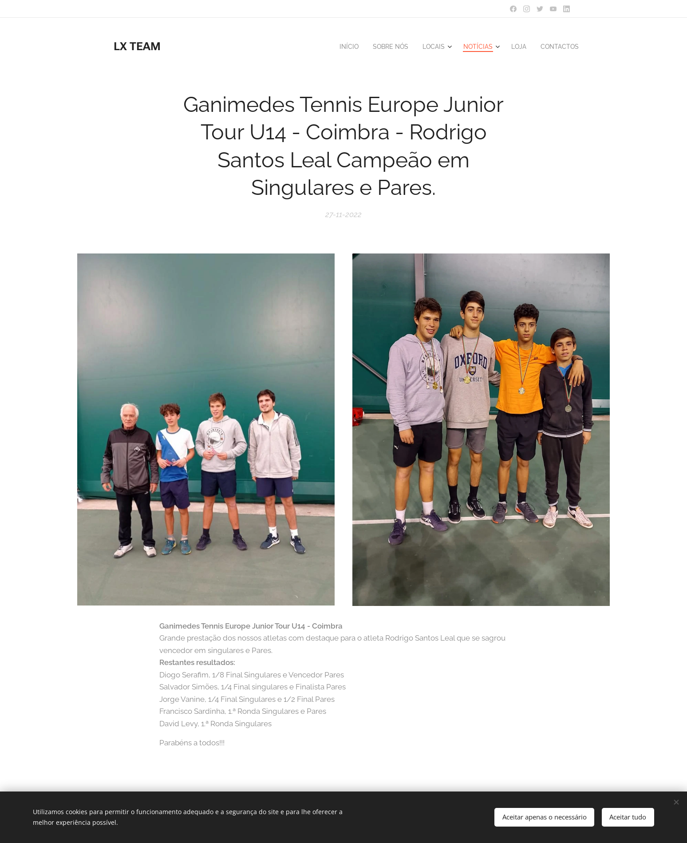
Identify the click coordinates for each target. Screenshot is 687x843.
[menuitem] (339, 47)
